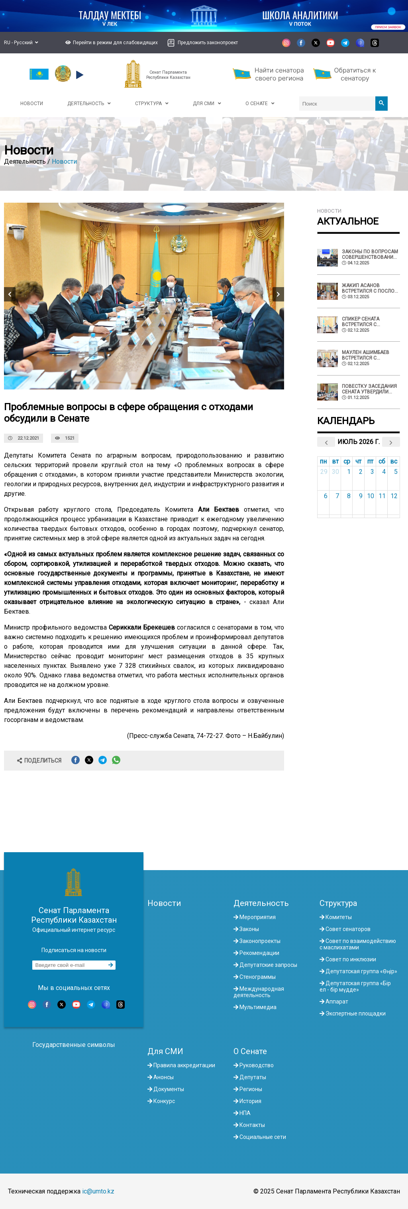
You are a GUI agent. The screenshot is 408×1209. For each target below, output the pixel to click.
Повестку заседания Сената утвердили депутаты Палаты (369, 389)
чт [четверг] (358, 461)
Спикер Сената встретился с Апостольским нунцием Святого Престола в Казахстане (365, 321)
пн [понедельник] (323, 461)
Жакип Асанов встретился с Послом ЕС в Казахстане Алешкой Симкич (370, 288)
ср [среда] (346, 461)
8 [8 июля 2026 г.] (349, 496)
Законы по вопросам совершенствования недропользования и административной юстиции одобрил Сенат (370, 254)
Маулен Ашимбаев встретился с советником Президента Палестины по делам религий (369, 355)
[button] (110, 42)
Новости (64, 161)
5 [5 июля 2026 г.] (396, 471)
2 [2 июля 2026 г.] (361, 471)
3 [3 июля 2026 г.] (372, 471)
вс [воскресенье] (393, 461)
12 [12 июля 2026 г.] (394, 496)
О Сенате (250, 1051)
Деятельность (261, 903)
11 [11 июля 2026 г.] (382, 496)
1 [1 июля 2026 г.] (349, 471)
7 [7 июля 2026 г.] (337, 496)
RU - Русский (21, 42)
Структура (338, 903)
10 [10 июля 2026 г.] (370, 496)
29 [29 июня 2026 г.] (324, 471)
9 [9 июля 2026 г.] (361, 496)
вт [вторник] (335, 461)
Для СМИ (165, 1051)
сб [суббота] (382, 461)
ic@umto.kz (98, 1191)
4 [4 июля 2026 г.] (384, 471)
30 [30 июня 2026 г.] (335, 471)
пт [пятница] (370, 461)
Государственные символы (73, 1045)
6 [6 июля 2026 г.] (326, 496)
